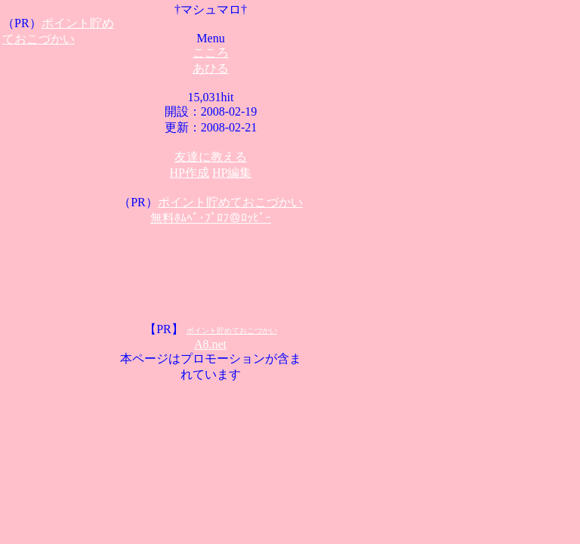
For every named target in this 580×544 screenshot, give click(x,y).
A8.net (210, 344)
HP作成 (189, 172)
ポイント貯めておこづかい (230, 202)
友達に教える (210, 156)
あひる (211, 68)
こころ (211, 52)
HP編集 (231, 172)
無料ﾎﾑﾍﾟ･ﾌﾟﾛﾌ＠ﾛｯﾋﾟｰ (210, 218)
